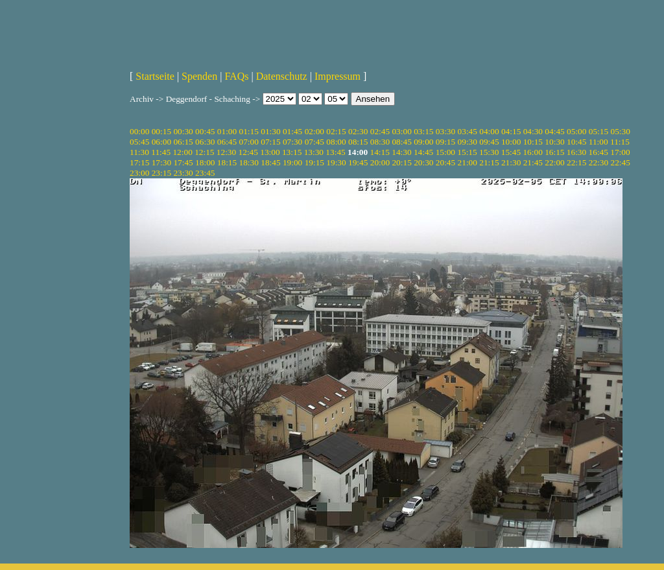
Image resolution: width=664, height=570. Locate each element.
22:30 (598, 162)
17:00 (620, 152)
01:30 (270, 131)
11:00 (598, 142)
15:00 (445, 152)
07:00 (249, 142)
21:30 (511, 162)
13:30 (314, 152)
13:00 (269, 152)
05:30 (620, 131)
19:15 (314, 162)
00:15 (161, 131)
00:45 (205, 131)
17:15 (139, 162)
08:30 (380, 142)
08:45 (401, 142)
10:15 (533, 142)
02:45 (380, 131)
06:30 (205, 142)
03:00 (401, 131)
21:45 (533, 162)
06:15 (183, 142)
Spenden (199, 76)
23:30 (183, 173)
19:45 (358, 162)
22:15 (576, 162)
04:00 (489, 131)
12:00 (182, 152)
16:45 (598, 152)
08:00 (336, 142)
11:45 (161, 152)
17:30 (161, 162)
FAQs (236, 76)
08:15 (358, 142)
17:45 (183, 162)
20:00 (380, 162)
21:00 (467, 162)
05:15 (598, 131)
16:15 (554, 152)
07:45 (314, 142)
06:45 (227, 142)
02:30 (358, 131)
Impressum (337, 76)
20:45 (445, 162)
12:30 (226, 152)
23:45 (205, 173)
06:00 (161, 142)
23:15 (161, 173)
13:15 (292, 152)
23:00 (139, 173)
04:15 (511, 131)
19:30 (336, 162)
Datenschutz (281, 76)
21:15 (489, 162)
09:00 (423, 142)
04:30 (533, 131)
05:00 (576, 131)
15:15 (467, 152)
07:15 (270, 142)
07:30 (292, 142)
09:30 (467, 142)
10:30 (554, 142)
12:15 (204, 152)
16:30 (576, 152)
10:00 (511, 142)
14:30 (401, 152)
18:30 (249, 162)
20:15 (401, 162)
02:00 (314, 131)
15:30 (489, 152)
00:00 (139, 131)
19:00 (292, 162)
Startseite (155, 76)
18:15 (227, 162)
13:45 (335, 152)
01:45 (292, 131)
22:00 (554, 162)
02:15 (336, 131)
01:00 (227, 131)
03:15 (423, 131)
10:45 (576, 142)
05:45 (139, 142)
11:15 (620, 142)
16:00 (532, 152)
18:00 (205, 162)
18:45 (270, 162)
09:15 (445, 142)
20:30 (423, 162)
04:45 (554, 131)
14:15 (380, 152)
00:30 (183, 131)
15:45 (511, 152)
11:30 (139, 152)
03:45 (467, 131)
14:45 (423, 152)
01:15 (249, 131)
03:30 (445, 131)
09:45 (489, 142)
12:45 (248, 152)
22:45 (620, 162)
